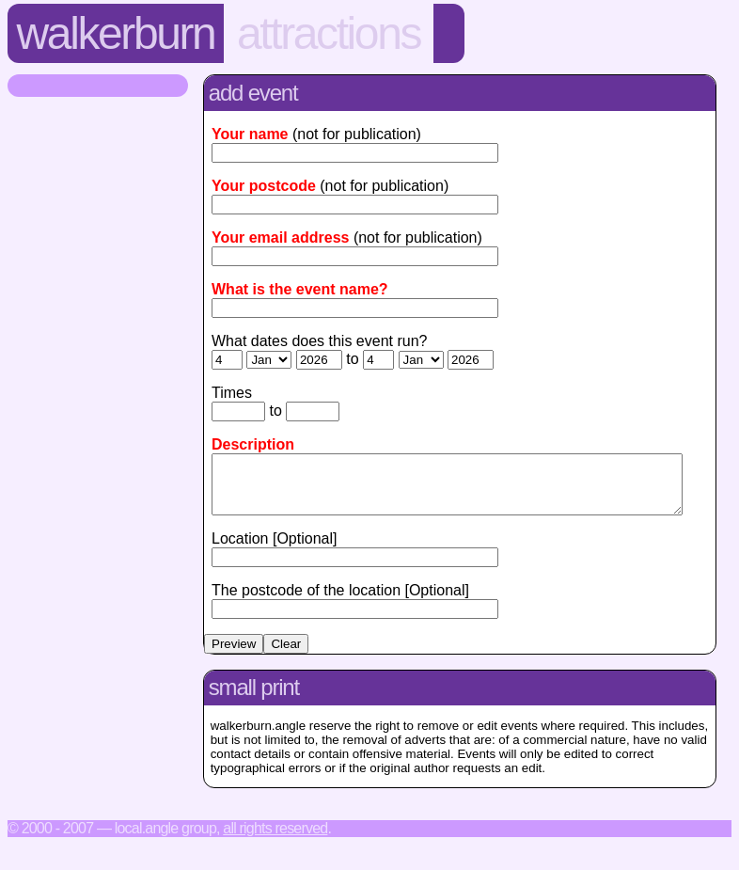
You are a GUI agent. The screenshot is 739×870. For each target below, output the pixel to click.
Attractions (328, 33)
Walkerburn (116, 33)
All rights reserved (275, 839)
